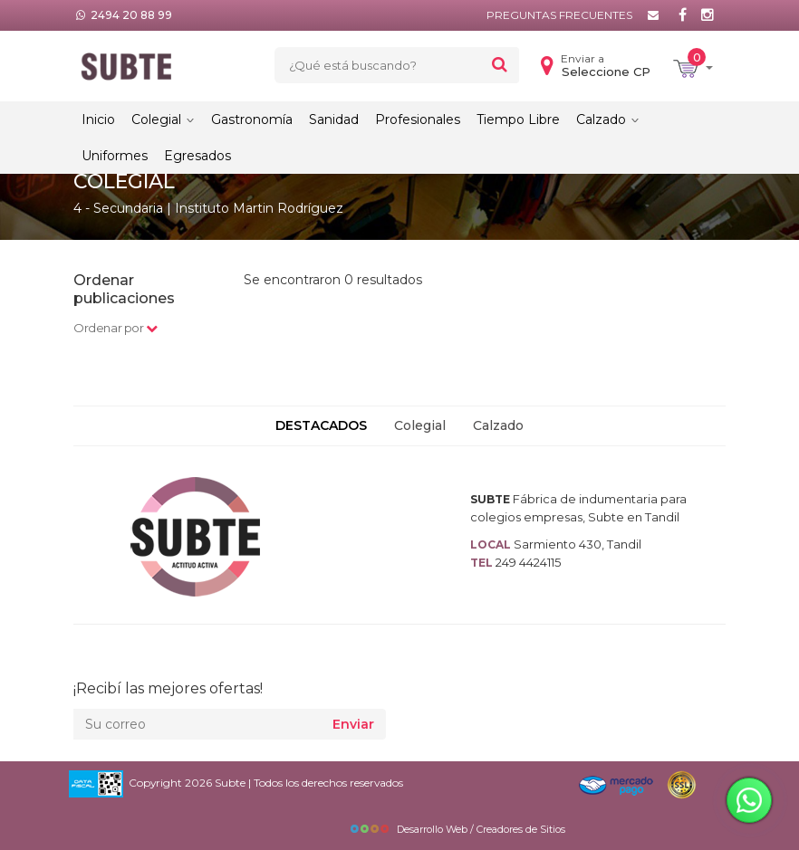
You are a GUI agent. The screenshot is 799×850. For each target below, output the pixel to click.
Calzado (608, 119)
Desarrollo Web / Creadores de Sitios (457, 829)
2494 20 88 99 (131, 15)
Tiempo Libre (518, 119)
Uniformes (115, 156)
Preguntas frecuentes (559, 15)
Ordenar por (115, 327)
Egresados (197, 156)
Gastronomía (252, 119)
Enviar (353, 724)
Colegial (163, 119)
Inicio (98, 119)
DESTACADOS (321, 425)
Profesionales (417, 119)
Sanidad (334, 119)
